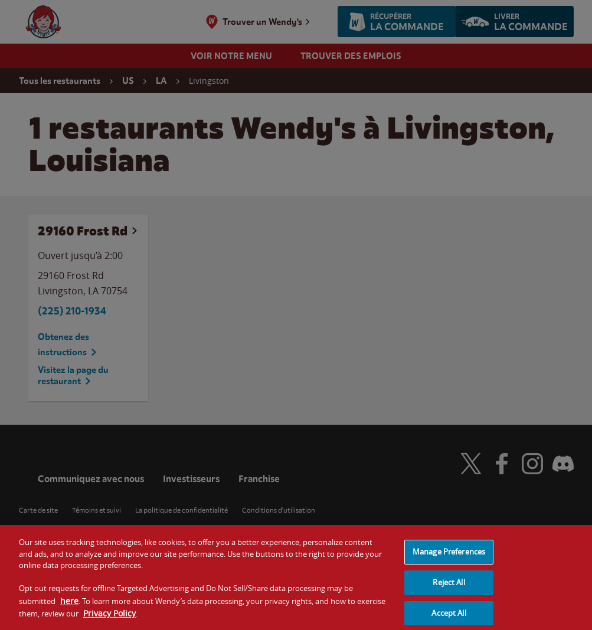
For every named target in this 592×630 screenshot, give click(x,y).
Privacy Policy (109, 619)
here (69, 606)
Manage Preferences (449, 557)
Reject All (449, 587)
